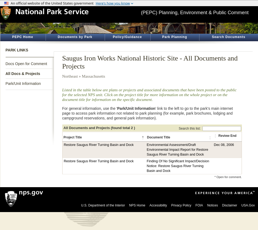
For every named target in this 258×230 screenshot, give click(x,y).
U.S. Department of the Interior (103, 205)
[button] (143, 137)
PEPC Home (22, 37)
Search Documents (228, 37)
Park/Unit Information (23, 83)
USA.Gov (248, 205)
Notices (212, 205)
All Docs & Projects (23, 73)
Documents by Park (75, 37)
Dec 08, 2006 (224, 145)
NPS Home (137, 205)
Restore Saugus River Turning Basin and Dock (99, 145)
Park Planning (174, 37)
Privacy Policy (181, 205)
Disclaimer (229, 205)
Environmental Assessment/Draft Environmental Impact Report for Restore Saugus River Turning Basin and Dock (177, 149)
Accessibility (158, 205)
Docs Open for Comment (26, 64)
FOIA (199, 205)
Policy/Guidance (127, 37)
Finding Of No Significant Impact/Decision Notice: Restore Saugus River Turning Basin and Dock (178, 166)
